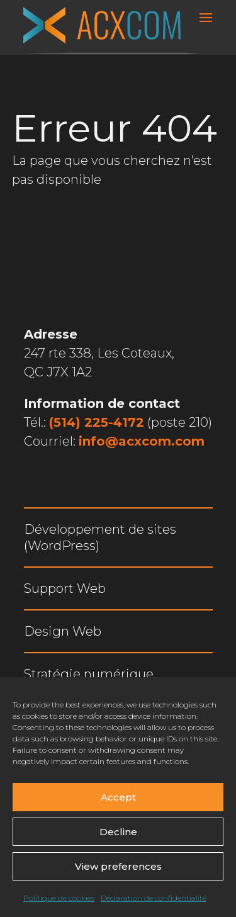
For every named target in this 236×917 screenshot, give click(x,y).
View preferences (118, 866)
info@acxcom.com (142, 441)
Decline (118, 832)
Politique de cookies (58, 898)
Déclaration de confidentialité (153, 898)
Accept (118, 797)
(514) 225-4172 (96, 422)
